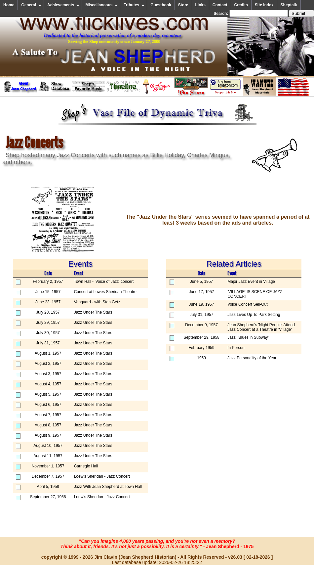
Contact (220, 5)
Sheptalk (289, 5)
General (31, 5)
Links (200, 5)
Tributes (134, 5)
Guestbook (160, 5)
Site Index (264, 5)
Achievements (63, 5)
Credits (241, 5)
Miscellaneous (101, 5)
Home (8, 5)
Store (183, 5)
